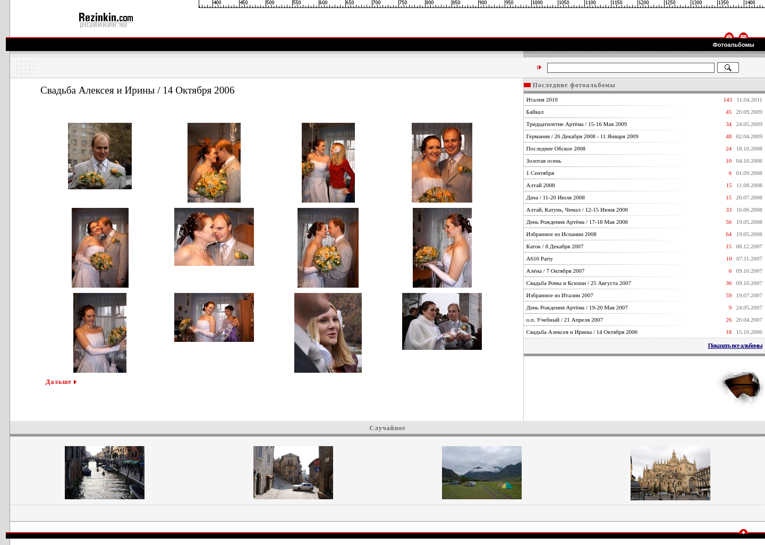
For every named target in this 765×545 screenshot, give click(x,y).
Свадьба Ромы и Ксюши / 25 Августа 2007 (578, 283)
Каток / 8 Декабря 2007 (555, 246)
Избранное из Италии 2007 (559, 295)
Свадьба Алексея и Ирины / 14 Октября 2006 (582, 332)
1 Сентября (540, 173)
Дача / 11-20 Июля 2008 (555, 197)
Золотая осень (544, 160)
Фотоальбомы (733, 44)
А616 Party (539, 258)
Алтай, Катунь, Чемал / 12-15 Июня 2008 (577, 209)
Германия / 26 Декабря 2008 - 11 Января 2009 (582, 136)
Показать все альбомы (735, 345)
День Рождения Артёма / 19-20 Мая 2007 (577, 307)
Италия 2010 (542, 99)
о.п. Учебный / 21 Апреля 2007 (564, 319)
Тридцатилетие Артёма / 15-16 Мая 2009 (576, 124)
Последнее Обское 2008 (555, 148)
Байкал (535, 111)
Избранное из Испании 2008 (561, 234)
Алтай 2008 (540, 185)
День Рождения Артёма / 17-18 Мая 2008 (577, 222)
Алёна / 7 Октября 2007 (555, 270)
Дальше (61, 381)
